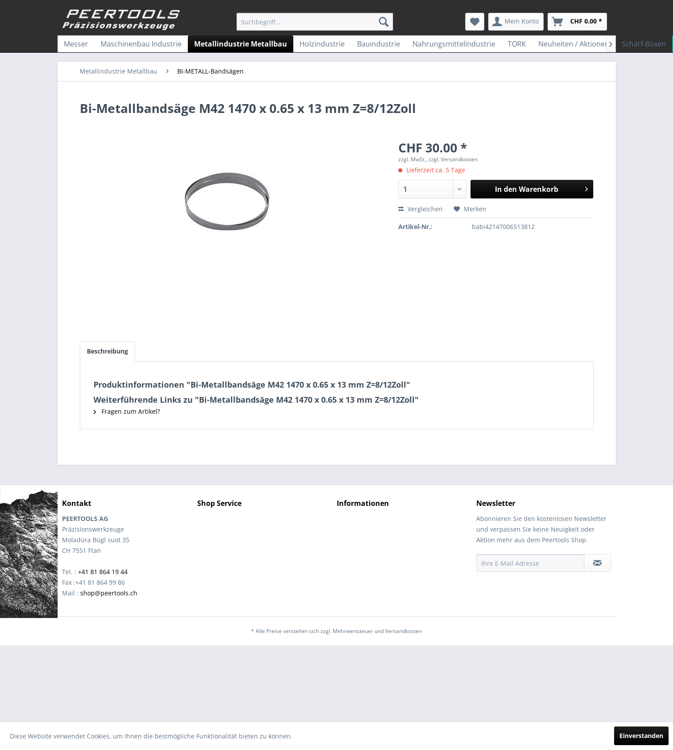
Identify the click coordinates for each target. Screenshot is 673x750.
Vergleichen (420, 209)
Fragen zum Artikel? (126, 411)
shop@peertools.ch (108, 593)
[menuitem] (315, 22)
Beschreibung (107, 351)
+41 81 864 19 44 (103, 571)
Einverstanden (641, 735)
